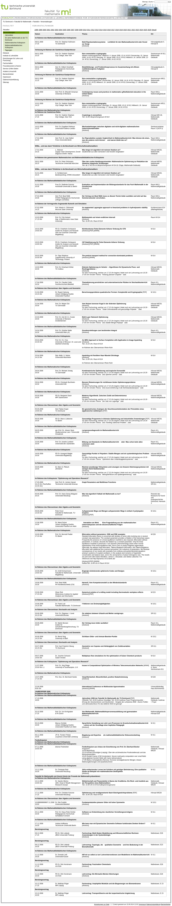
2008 (76, 30)
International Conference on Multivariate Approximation (103, 687)
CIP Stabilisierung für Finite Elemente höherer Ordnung (103, 242)
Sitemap (145, 2)
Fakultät (7, 18)
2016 (109, 30)
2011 (89, 30)
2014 (101, 30)
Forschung (35, 18)
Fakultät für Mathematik (22, 22)
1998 (36, 30)
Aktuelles (6, 30)
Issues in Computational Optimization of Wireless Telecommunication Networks (112, 665)
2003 (56, 30)
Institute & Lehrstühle (10, 56)
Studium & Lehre (53, 18)
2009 (81, 30)
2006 (68, 30)
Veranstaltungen (46, 22)
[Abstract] (85, 46)
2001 (48, 30)
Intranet (121, 18)
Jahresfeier (9, 35)
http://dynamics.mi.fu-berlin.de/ (104, 559)
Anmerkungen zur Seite (101, 904)
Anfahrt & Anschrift (9, 71)
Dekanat (6, 53)
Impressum (7, 77)
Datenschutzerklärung (11, 80)
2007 (72, 30)
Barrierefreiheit (8, 74)
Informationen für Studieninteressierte (89, 18)
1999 (40, 30)
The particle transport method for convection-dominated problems (107, 256)
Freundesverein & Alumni (12, 66)
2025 (145, 30)
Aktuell (154, 30)
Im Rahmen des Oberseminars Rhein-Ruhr (97, 348)
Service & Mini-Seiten (10, 69)
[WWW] (96, 231)
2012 (93, 30)
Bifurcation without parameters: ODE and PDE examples (103, 534)
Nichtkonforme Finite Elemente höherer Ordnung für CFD (104, 229)
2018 (117, 30)
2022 (133, 30)
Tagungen (8, 50)
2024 (141, 30)
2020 (125, 30)
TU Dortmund (8, 22)
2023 (137, 30)
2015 (105, 30)
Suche (151, 2)
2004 (60, 30)
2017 (113, 30)
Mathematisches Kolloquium (15, 43)
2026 (149, 30)
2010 (85, 30)
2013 (97, 30)
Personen (21, 18)
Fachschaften (8, 63)
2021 (129, 30)
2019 (121, 30)
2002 (52, 30)
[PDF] (91, 231)
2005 (64, 30)
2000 (44, 30)
